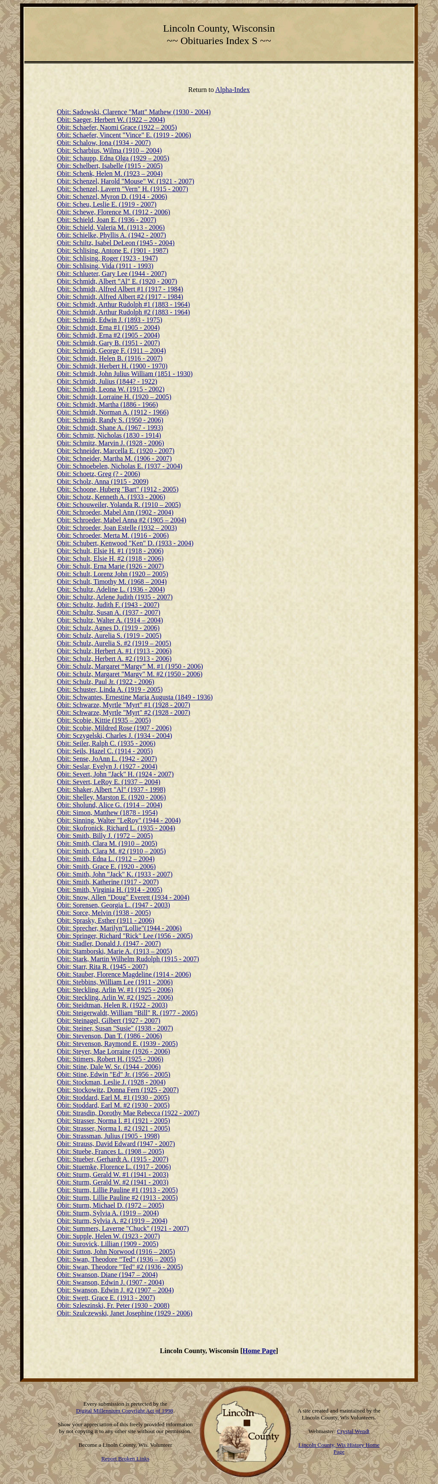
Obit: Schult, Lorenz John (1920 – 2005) (112, 574)
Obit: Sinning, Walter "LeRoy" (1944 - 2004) (119, 820)
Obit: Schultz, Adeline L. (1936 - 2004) (111, 589)
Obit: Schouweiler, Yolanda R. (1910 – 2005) (119, 504)
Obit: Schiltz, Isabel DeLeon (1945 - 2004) (116, 242)
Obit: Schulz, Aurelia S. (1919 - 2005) (109, 635)
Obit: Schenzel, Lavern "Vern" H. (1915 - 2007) (122, 189)
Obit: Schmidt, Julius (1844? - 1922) (107, 381)
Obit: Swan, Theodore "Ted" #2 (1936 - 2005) (120, 1267)
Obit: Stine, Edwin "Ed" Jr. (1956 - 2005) (113, 1074)
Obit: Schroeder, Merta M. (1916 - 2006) (113, 535)
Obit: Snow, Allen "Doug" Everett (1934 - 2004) (123, 897)
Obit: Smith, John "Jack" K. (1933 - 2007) (114, 874)
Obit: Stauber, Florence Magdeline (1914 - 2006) (124, 974)
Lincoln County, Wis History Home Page (339, 1448)
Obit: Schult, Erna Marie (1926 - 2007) (110, 566)
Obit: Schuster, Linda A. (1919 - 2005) (110, 689)
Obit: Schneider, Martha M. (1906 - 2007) (114, 458)
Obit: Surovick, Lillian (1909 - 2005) (107, 1243)
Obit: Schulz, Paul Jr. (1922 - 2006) (105, 681)
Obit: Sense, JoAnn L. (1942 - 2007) (107, 758)
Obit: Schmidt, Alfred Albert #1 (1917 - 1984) (120, 289)
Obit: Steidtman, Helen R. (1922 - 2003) (112, 1005)
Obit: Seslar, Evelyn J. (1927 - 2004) (107, 766)
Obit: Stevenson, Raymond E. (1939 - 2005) (117, 1043)
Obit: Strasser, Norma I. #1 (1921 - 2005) (113, 1120)
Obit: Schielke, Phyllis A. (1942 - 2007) (111, 235)
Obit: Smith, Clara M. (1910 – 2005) (107, 843)
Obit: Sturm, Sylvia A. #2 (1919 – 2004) (112, 1220)
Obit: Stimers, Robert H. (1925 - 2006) (110, 1059)
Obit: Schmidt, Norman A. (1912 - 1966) (113, 412)
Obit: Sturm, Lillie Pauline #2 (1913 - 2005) (117, 1197)
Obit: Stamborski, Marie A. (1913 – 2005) (114, 951)
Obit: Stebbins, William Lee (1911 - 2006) (115, 982)
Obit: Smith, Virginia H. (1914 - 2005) (109, 889)
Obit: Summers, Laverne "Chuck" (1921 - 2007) (123, 1228)
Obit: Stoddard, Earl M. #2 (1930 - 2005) (113, 1105)
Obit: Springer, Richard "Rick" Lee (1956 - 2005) (124, 935)
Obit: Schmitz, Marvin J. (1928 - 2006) (110, 443)
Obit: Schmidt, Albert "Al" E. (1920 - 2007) (117, 281)
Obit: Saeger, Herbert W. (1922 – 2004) (111, 119)
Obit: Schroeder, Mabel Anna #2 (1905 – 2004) (121, 520)
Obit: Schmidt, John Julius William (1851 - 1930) (124, 373)
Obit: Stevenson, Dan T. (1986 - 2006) (109, 1036)
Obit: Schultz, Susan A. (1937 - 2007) (108, 612)
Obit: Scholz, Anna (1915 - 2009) (102, 481)
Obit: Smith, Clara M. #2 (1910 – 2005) (111, 851)
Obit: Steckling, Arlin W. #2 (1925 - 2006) (115, 997)
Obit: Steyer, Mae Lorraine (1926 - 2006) (113, 1051)
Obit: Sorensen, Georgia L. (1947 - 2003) (113, 905)
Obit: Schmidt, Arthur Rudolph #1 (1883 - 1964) (123, 304)
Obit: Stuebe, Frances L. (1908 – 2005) (110, 1151)
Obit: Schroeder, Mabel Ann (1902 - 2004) (115, 512)
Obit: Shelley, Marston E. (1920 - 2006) (111, 797)
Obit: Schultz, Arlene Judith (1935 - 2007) (115, 597)
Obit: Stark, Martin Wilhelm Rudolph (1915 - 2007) (128, 959)
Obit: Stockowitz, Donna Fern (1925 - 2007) (118, 1089)
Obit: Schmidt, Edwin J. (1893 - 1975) (109, 319)
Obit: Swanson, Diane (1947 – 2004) (107, 1274)
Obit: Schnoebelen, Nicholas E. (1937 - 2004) (119, 466)
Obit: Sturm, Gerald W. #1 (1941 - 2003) (113, 1174)
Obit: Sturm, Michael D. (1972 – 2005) (110, 1205)
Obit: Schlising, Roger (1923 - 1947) (107, 258)
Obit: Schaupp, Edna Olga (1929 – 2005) (113, 158)
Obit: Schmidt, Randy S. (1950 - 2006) (110, 420)
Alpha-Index (232, 89)
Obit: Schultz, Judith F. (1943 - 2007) (108, 604)
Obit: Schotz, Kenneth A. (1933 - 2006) (111, 497)
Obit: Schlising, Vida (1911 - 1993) (105, 266)
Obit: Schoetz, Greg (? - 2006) (98, 473)
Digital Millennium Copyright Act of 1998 (124, 1410)
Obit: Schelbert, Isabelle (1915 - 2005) (110, 165)
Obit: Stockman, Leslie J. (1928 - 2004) (111, 1082)
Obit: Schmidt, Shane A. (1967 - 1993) (110, 427)
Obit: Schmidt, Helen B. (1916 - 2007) (110, 358)
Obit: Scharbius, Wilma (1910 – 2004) (109, 150)
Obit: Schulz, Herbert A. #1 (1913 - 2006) (114, 651)
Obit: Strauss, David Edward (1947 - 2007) (116, 1143)
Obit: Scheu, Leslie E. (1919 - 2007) (107, 204)
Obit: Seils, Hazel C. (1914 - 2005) (105, 751)
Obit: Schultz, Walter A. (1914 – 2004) (110, 620)
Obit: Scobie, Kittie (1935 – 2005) (104, 720)
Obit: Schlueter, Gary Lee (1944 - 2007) (112, 273)
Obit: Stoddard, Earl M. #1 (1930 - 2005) (113, 1097)
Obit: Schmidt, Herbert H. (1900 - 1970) (112, 366)
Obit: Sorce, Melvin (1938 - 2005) (104, 912)
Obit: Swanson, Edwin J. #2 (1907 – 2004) (115, 1290)
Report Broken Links (125, 1458)
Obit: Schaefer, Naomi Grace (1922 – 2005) (117, 127)
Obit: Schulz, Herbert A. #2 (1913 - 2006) (114, 658)
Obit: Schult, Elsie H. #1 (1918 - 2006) (110, 550)
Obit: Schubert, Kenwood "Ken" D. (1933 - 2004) (125, 543)
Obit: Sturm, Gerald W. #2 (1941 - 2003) (113, 1182)
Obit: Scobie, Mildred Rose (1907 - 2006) (114, 728)
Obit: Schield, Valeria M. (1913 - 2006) (111, 227)
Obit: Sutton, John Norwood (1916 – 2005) (116, 1251)
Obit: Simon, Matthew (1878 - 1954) (107, 812)
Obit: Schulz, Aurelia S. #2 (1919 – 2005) (114, 643)
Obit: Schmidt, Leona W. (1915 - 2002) (111, 389)
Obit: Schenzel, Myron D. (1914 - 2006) (112, 196)
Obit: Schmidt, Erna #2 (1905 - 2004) (108, 335)
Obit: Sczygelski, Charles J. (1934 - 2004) (114, 735)
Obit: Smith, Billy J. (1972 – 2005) (105, 835)
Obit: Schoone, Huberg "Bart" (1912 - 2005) (117, 489)
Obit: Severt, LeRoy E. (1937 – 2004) (108, 781)
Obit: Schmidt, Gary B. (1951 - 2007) (108, 343)
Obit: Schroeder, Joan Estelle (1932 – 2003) (117, 527)
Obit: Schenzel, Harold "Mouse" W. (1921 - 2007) (125, 181)
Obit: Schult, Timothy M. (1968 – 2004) (112, 581)
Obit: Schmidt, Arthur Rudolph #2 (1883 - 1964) (123, 312)
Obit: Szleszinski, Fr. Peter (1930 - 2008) (113, 1305)
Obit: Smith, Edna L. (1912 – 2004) (105, 858)
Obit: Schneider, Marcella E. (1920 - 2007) (116, 450)
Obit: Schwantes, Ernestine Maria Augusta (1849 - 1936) (135, 697)
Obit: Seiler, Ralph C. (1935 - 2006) (106, 743)
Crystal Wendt (353, 1431)
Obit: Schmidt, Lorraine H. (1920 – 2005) (114, 396)
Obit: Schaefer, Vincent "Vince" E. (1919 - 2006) (124, 135)
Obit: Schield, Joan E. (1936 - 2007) (106, 219)
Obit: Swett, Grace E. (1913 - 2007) (106, 1297)
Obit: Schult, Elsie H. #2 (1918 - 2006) (110, 558)
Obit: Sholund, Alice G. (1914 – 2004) (109, 805)
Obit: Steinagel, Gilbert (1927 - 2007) (108, 1020)
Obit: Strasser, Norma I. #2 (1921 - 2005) (113, 1128)
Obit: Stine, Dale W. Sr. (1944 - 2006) (109, 1066)
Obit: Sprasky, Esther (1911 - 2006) (105, 920)
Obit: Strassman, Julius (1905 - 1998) (108, 1136)
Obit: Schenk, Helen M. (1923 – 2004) (110, 173)
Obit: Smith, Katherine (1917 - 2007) (108, 882)
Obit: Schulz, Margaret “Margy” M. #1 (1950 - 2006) (130, 666)
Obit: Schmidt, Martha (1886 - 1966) (107, 404)
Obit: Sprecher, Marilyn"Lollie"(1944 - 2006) (119, 928)
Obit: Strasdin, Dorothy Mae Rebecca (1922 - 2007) (128, 1113)
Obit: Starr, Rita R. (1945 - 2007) (102, 966)
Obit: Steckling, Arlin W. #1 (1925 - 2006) (115, 989)
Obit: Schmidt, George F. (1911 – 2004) (111, 350)
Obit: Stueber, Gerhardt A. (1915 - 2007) (113, 1159)
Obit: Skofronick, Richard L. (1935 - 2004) (116, 828)
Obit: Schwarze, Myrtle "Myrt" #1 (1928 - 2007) (123, 704)
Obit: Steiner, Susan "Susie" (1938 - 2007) (115, 1028)
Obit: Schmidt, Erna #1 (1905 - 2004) (108, 327)
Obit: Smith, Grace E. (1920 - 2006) (106, 866)
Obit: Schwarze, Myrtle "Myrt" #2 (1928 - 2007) (123, 712)
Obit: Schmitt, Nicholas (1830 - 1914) (109, 435)
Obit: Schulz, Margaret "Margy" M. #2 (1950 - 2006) (129, 674)
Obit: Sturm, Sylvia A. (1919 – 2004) (108, 1213)
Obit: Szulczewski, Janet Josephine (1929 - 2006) (124, 1313)
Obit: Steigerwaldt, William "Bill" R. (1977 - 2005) (127, 1012)
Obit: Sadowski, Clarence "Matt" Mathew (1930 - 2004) (134, 112)
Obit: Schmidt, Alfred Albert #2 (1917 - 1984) (120, 296)
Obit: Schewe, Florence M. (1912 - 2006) (113, 212)
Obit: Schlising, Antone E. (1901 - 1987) (112, 250)
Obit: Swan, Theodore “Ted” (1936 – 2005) (116, 1259)
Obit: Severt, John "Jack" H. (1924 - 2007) (115, 774)
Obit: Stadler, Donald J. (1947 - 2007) (109, 943)
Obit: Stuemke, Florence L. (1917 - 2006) (114, 1166)
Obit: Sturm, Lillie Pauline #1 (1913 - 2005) (117, 1190)
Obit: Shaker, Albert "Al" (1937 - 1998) (111, 789)
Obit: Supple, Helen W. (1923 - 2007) (108, 1236)
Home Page (259, 1350)
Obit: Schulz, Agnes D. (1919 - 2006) (108, 627)
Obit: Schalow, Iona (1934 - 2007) (104, 142)
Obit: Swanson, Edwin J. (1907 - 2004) (110, 1282)
